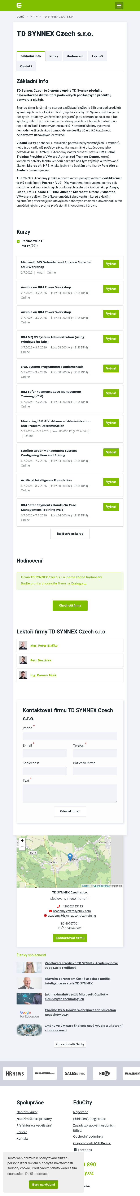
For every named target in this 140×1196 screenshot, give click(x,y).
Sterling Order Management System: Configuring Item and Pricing (49, 452)
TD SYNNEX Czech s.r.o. (58, 16)
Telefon (80, 745)
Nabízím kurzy (27, 1112)
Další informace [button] (36, 1174)
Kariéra (22, 1132)
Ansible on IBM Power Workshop (46, 287)
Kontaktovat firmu (70, 938)
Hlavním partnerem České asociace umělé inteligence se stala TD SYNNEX (77, 980)
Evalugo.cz (79, 583)
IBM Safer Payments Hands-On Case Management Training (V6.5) (48, 507)
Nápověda (80, 1112)
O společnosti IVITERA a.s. (92, 1143)
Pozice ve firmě (84, 763)
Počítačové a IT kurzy (33, 243)
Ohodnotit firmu (70, 605)
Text (27, 780)
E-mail (29, 745)
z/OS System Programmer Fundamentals (52, 367)
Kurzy (53, 56)
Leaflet (85, 885)
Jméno (29, 728)
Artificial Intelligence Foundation (46, 480)
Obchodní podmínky (88, 1136)
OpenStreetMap (101, 885)
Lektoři (97, 56)
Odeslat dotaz (70, 811)
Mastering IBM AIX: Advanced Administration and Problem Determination (56, 423)
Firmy (34, 16)
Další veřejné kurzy (70, 533)
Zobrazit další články (70, 1044)
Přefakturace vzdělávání (34, 1125)
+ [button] (22, 841)
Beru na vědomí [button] (43, 1184)
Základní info (31, 56)
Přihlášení (80, 1119)
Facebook (82, 1150)
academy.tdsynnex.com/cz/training (72, 915)
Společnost (31, 763)
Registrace (98, 1119)
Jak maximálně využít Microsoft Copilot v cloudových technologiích (76, 996)
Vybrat (111, 264)
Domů (21, 16)
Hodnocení (75, 56)
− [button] (22, 847)
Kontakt (26, 66)
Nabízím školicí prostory (34, 1119)
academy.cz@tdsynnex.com (72, 911)
